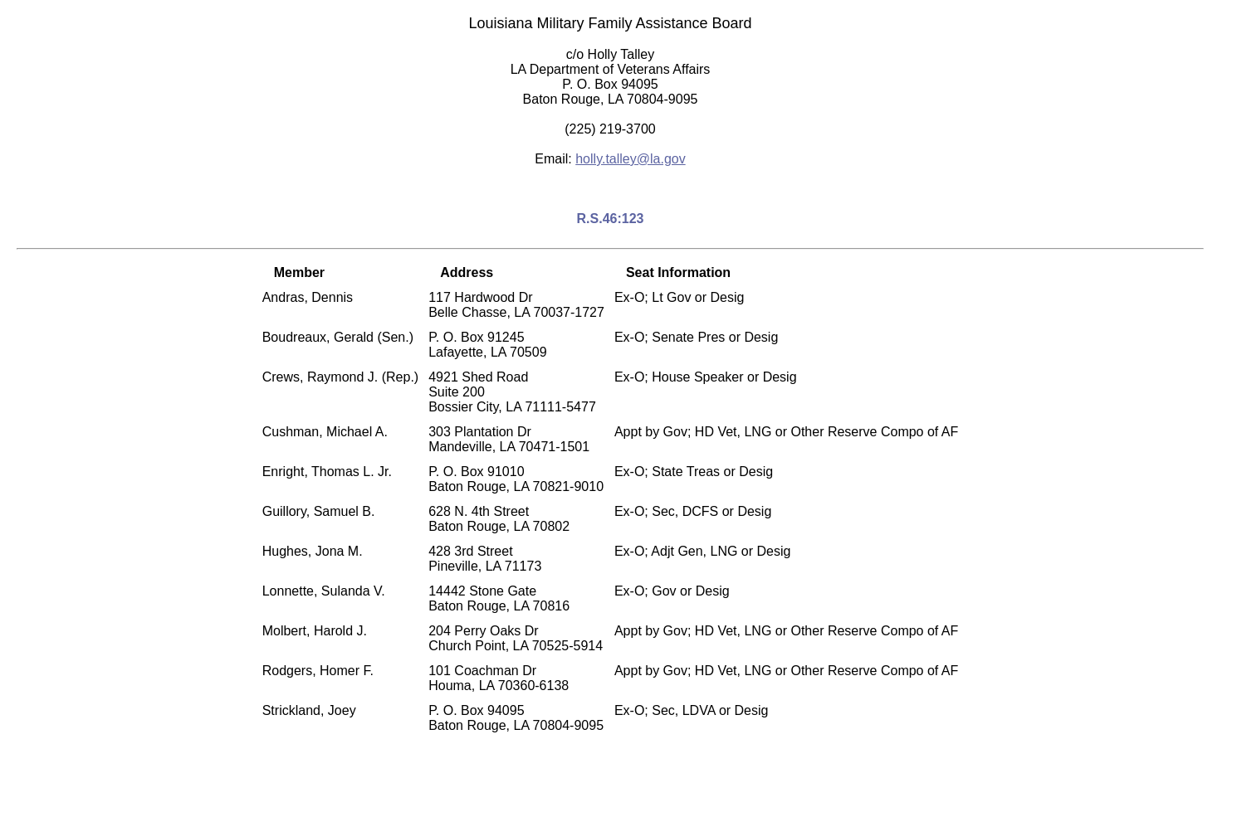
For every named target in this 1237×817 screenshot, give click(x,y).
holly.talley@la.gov (630, 159)
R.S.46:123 (610, 219)
